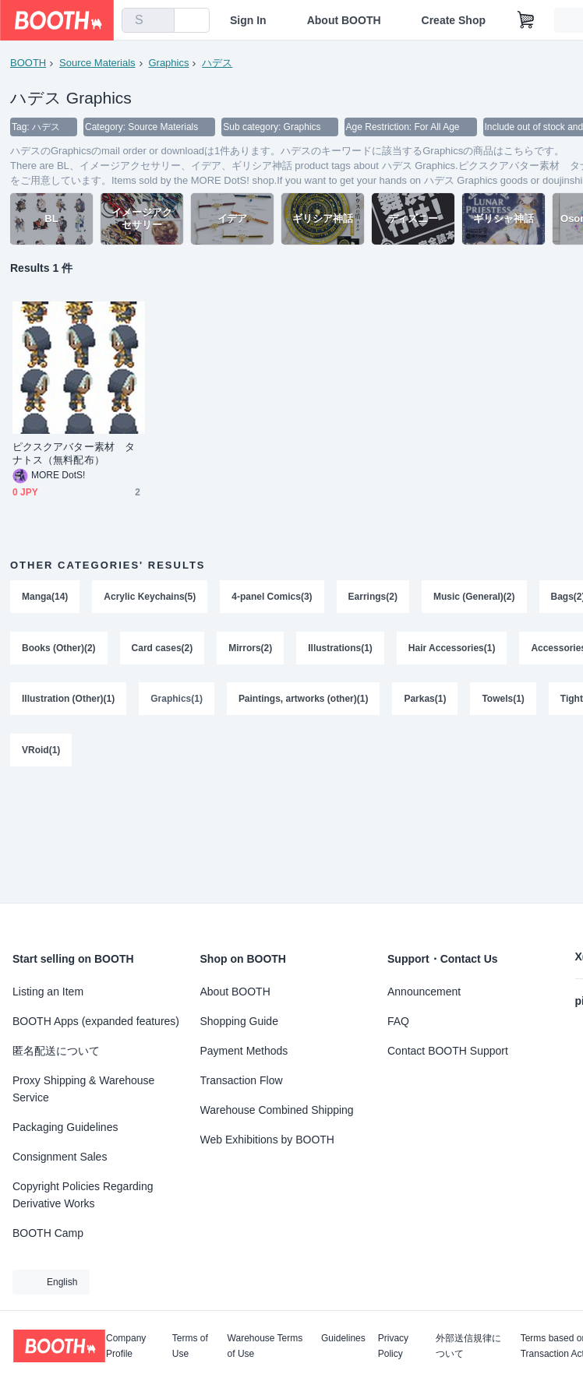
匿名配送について (56, 1051)
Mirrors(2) (250, 648)
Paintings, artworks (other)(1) (303, 700)
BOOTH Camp (47, 1233)
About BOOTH (344, 20)
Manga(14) (45, 597)
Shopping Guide (239, 1021)
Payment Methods (244, 1051)
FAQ (398, 1021)
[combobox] (148, 20)
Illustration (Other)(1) (68, 700)
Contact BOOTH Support (447, 1051)
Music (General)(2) (474, 597)
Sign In (248, 20)
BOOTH (28, 63)
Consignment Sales (59, 1156)
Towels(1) (503, 700)
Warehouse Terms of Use (265, 1345)
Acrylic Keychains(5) (150, 597)
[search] (159, 21)
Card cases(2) (162, 648)
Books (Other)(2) (59, 648)
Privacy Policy (393, 1345)
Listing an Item (47, 991)
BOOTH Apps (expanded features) (95, 1021)
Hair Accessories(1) (452, 648)
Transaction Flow (241, 1080)
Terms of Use (190, 1345)
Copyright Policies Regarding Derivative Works (83, 1195)
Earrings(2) (373, 597)
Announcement (424, 991)
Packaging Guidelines (65, 1127)
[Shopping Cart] (526, 20)
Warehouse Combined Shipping (277, 1110)
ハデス (217, 63)
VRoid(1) (41, 751)
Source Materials (97, 63)
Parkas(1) (426, 700)
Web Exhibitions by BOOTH (267, 1139)
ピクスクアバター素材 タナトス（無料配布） (73, 454)
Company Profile (126, 1345)
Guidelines (343, 1338)
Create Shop (454, 20)
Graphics (169, 63)
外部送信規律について (468, 1345)
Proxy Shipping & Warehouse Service (83, 1089)
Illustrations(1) (340, 648)
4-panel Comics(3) (271, 597)
